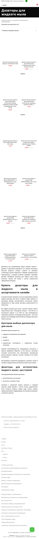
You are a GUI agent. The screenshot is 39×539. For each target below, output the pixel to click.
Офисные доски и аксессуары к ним (11, 507)
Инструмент (4, 486)
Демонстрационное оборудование (11, 483)
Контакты (4, 460)
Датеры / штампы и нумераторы (10, 480)
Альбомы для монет (7, 465)
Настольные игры (6, 500)
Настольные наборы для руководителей (13, 503)
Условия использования (31, 536)
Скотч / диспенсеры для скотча (10, 516)
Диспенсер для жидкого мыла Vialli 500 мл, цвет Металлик (10, 142)
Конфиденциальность (20, 536)
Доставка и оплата (6, 448)
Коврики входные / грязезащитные (11, 494)
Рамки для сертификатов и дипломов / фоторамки (16, 510)
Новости (5, 454)
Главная (3, 20)
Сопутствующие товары (8, 519)
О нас (3, 445)
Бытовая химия (5, 477)
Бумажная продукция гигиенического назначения (15, 474)
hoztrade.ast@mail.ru (19, 1)
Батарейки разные (6, 471)
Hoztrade (15, 532)
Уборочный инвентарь (7, 522)
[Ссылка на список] (19, 424)
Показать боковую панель (10, 30)
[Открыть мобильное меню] (4, 5)
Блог (2, 451)
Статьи (5, 457)
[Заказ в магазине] (36, 30)
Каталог (9, 20)
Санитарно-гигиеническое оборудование (13, 513)
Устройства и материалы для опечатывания (14, 525)
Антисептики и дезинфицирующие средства (14, 468)
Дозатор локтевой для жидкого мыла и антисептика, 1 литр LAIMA (29, 255)
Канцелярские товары (7, 490)
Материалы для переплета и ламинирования (14, 497)
